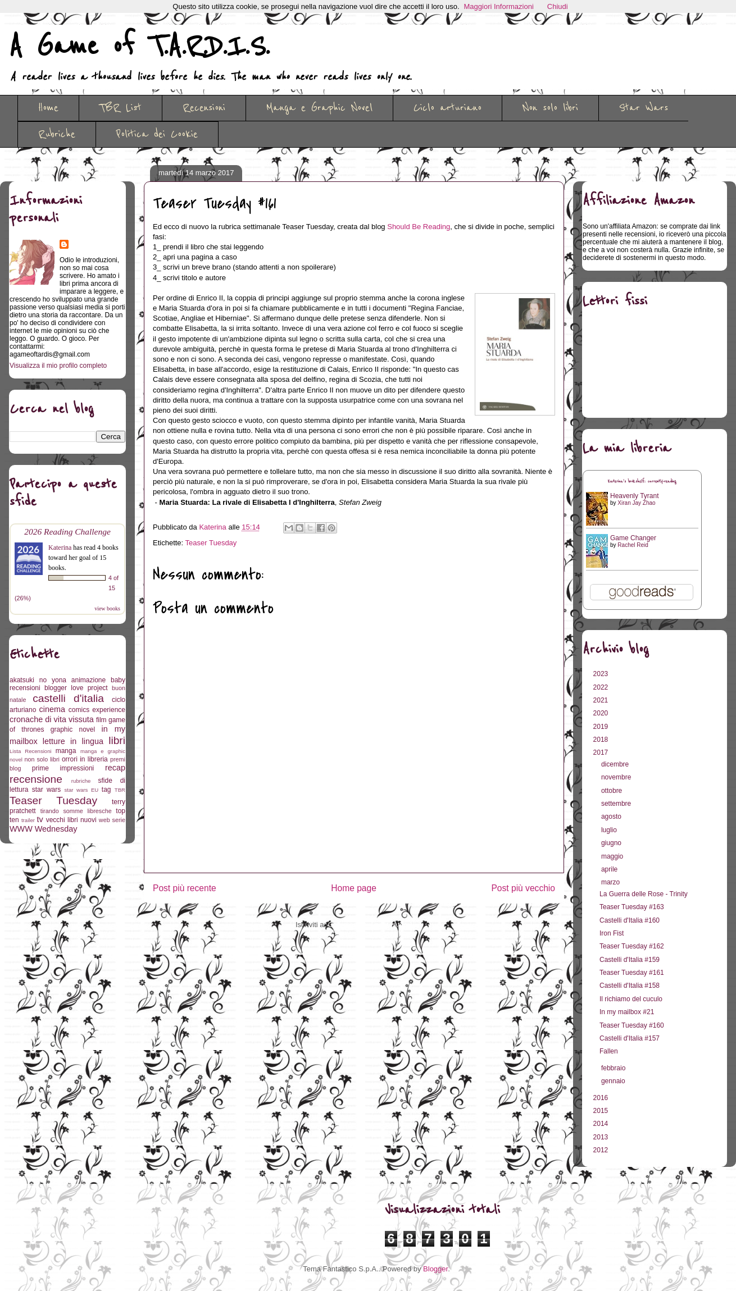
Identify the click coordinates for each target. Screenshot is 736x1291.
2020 (601, 713)
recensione (36, 779)
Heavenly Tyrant (634, 496)
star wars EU (82, 790)
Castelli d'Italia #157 (629, 1038)
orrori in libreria (85, 759)
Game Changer (633, 538)
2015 (601, 1111)
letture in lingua (73, 741)
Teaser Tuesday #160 (631, 1025)
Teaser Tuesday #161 (631, 973)
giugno (612, 843)
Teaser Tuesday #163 (631, 907)
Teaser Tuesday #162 (631, 946)
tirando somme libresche (76, 811)
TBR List (120, 108)
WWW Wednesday (43, 828)
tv (40, 819)
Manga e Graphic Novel (319, 108)
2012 (601, 1150)
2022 (601, 687)
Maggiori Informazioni (499, 6)
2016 (601, 1098)
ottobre (612, 791)
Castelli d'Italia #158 (629, 985)
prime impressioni (63, 768)
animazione (88, 680)
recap (115, 767)
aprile (610, 869)
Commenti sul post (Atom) (370, 924)
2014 (601, 1124)
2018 (601, 739)
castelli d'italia (68, 698)
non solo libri (42, 759)
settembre (617, 804)
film (101, 720)
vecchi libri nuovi (71, 820)
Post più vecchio (523, 888)
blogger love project (76, 688)
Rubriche (56, 134)
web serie (112, 819)
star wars (46, 789)
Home (48, 108)
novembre (617, 777)
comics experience (97, 710)
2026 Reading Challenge (67, 531)
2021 (601, 700)
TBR (120, 790)
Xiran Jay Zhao (636, 503)
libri (116, 740)
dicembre (616, 764)
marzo (611, 882)
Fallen (608, 1051)
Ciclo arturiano (447, 108)
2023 (601, 674)
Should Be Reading (418, 226)
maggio (613, 856)
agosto (612, 816)
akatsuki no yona (38, 680)
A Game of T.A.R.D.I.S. (139, 46)
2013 (601, 1137)
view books (107, 608)
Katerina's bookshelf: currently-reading (642, 481)
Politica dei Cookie (157, 134)
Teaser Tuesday (211, 543)
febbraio (614, 1068)
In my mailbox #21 (626, 1012)
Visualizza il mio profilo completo (58, 365)
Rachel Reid (632, 545)
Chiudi (557, 6)
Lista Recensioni (31, 751)
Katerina (59, 547)
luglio (610, 830)
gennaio (614, 1081)
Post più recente (184, 888)
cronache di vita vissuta (52, 719)
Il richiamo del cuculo (630, 999)
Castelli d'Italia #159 (629, 960)
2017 (601, 752)
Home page (353, 888)
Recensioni (204, 108)
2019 (601, 727)
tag (106, 789)
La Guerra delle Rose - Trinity (643, 894)
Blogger (435, 1269)
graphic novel (73, 729)
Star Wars (643, 108)
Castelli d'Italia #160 (629, 920)
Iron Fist (611, 933)
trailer (28, 820)
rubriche (81, 781)
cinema (52, 709)
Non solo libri (550, 108)
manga (66, 751)
